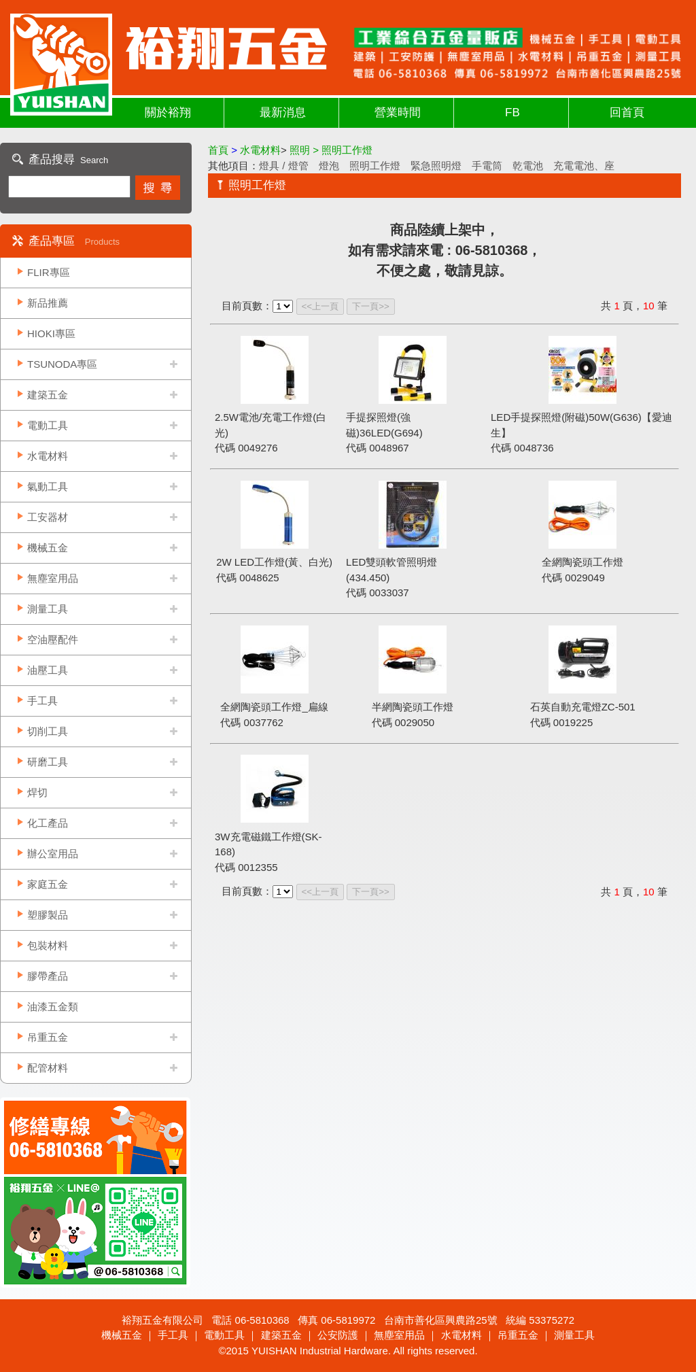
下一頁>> (370, 306)
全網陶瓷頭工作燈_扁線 (274, 707)
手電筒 (487, 165)
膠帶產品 (47, 976)
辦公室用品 (52, 853)
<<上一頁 (320, 306)
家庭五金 (47, 884)
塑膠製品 (47, 915)
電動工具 (47, 425)
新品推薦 (47, 303)
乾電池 (527, 165)
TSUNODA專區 (62, 364)
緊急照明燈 (436, 165)
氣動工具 (47, 486)
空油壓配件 (52, 639)
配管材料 (47, 1068)
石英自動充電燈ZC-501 (583, 707)
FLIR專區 (48, 272)
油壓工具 (47, 670)
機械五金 (47, 547)
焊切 (37, 792)
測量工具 (47, 609)
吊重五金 (47, 1037)
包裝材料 (47, 945)
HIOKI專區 (51, 333)
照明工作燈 (374, 165)
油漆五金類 (52, 1006)
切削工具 (47, 731)
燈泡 (329, 165)
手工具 (42, 700)
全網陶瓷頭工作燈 (582, 562)
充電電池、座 (583, 165)
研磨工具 (47, 762)
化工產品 (47, 823)
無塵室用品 (52, 578)
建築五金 (47, 394)
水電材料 (47, 456)
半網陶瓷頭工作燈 (412, 707)
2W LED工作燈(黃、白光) (274, 562)
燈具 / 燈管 (284, 165)
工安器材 (47, 517)
